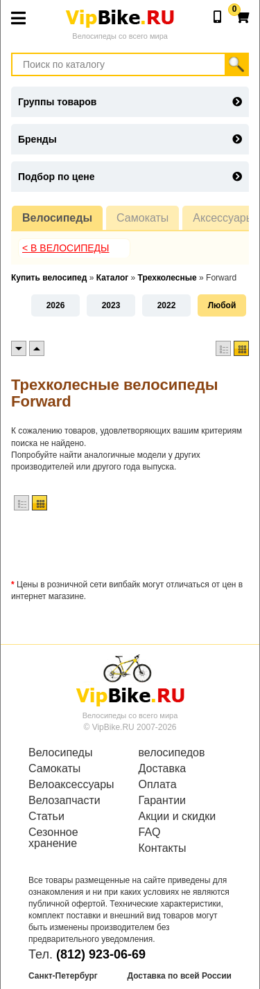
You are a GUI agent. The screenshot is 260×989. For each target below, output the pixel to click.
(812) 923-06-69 (101, 954)
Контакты (163, 848)
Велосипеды (57, 218)
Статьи (46, 816)
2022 (166, 305)
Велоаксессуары (71, 784)
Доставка (163, 768)
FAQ (150, 832)
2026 (55, 305)
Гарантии (163, 800)
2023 (111, 305)
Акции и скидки (177, 816)
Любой (222, 305)
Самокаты (142, 218)
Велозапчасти (64, 800)
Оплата (158, 784)
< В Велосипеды (66, 247)
